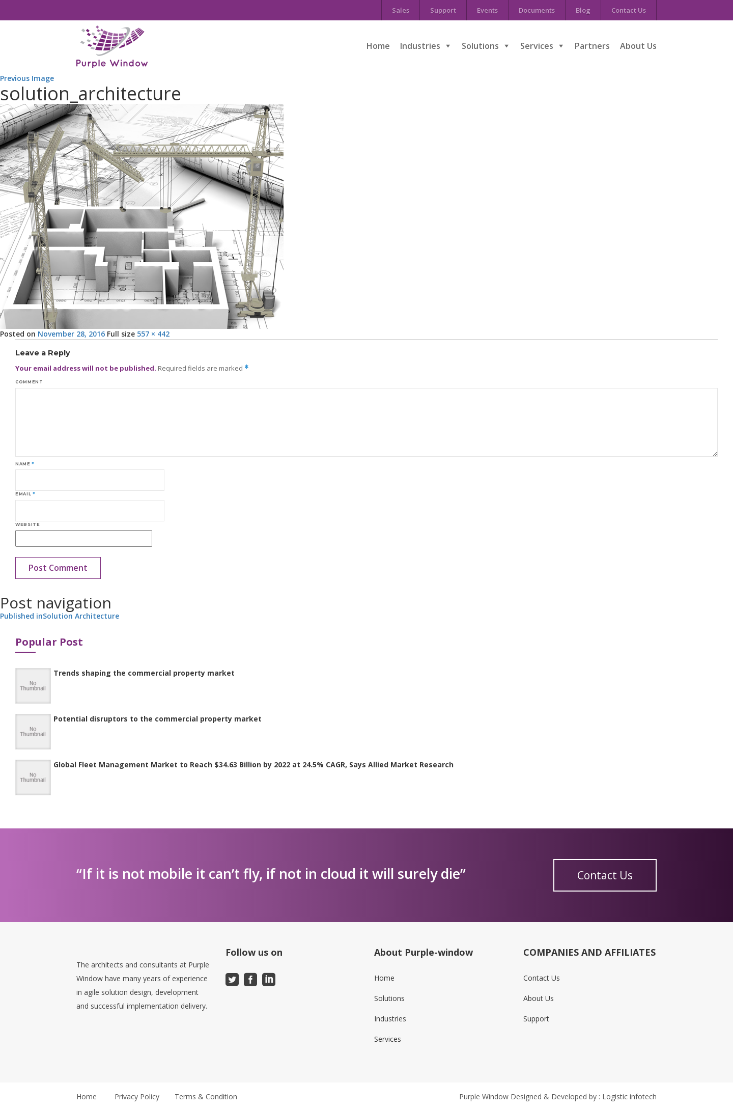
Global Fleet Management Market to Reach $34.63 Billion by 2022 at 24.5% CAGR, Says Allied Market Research (253, 764)
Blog (583, 10)
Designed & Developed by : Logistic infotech (584, 1096)
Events (487, 10)
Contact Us (628, 10)
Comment (29, 381)
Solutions (480, 45)
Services (536, 45)
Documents (537, 10)
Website (27, 524)
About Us (638, 45)
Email (25, 493)
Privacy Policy (137, 1096)
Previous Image (27, 78)
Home (378, 45)
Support (443, 10)
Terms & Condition (206, 1096)
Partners (592, 45)
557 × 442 (153, 334)
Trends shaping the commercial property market (144, 673)
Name (25, 463)
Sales (400, 10)
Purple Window (484, 1096)
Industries (420, 45)
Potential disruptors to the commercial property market (157, 719)
